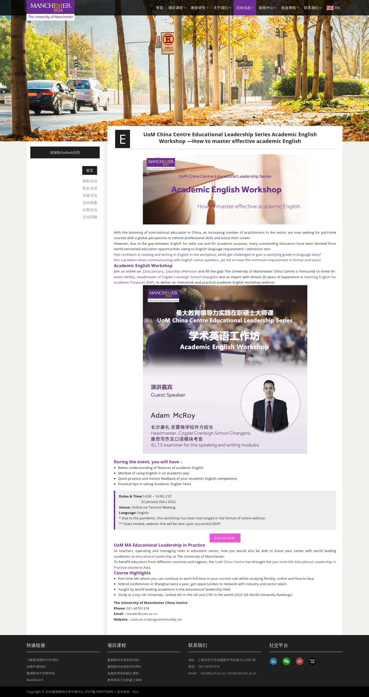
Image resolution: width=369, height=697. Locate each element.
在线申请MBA (36, 666)
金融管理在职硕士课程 (123, 673)
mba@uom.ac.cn (212, 673)
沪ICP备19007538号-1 (100, 692)
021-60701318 (209, 666)
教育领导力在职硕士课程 (124, 680)
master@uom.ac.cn (142, 613)
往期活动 (89, 209)
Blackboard (34, 680)
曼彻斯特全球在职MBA (123, 660)
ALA (136, 692)
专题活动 (89, 195)
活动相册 (89, 202)
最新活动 (89, 180)
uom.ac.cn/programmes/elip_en (156, 619)
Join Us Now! (225, 538)
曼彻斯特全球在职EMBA (124, 666)
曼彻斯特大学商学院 (40, 673)
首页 (159, 7)
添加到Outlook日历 (65, 152)
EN (333, 7)
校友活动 (89, 188)
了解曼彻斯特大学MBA (42, 660)
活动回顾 (89, 216)
